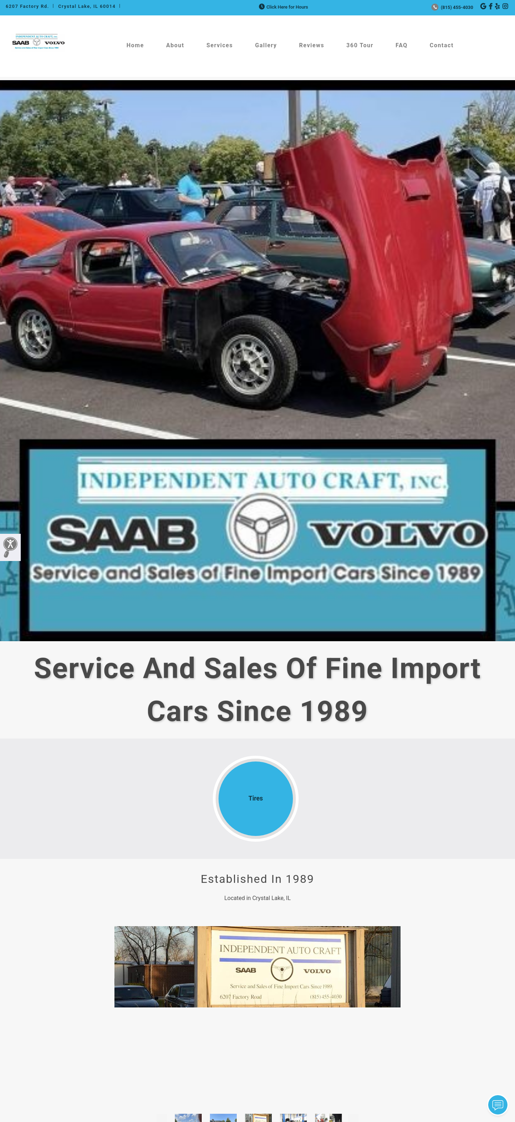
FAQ (401, 45)
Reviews (311, 45)
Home (135, 45)
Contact (442, 45)
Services (219, 45)
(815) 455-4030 (452, 7)
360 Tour (360, 45)
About (175, 45)
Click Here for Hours (283, 7)
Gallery (266, 45)
